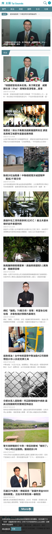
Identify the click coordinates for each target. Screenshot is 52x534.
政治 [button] (12, 9)
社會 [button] (46, 9)
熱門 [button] (4, 9)
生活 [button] (38, 9)
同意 (13, 529)
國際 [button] (29, 9)
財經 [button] (21, 9)
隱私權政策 (6, 529)
